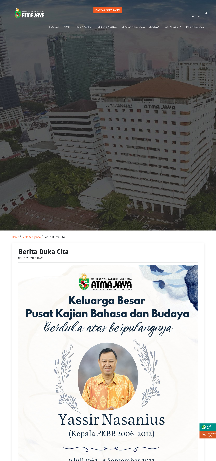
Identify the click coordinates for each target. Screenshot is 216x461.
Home (15, 237)
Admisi (67, 27)
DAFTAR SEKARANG (107, 10)
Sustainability (173, 27)
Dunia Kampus (84, 27)
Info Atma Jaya (195, 27)
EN (199, 16)
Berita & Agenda (107, 27)
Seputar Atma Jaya (133, 27)
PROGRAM (53, 27)
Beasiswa (154, 27)
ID (193, 16)
